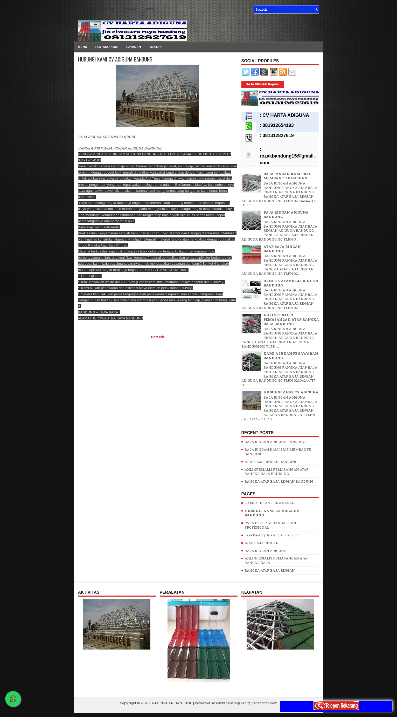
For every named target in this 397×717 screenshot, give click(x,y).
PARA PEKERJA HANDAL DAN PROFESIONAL (270, 525)
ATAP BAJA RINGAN (262, 543)
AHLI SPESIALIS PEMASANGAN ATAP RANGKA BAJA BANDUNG (291, 319)
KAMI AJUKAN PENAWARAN (270, 503)
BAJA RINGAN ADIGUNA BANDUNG (286, 214)
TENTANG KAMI (104, 9)
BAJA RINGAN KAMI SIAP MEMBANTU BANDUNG (287, 176)
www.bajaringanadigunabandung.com (246, 703)
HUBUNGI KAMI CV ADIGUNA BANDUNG (115, 59)
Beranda (158, 336)
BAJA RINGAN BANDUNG (170, 703)
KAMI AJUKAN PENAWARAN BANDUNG (290, 355)
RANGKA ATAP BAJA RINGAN (270, 570)
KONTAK (149, 9)
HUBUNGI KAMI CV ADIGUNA (290, 392)
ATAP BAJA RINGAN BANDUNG (282, 248)
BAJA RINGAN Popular (263, 84)
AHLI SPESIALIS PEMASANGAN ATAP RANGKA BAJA (277, 560)
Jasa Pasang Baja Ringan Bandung (272, 535)
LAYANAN (129, 9)
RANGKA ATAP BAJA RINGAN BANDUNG (290, 283)
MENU (82, 9)
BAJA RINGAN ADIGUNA (266, 550)
